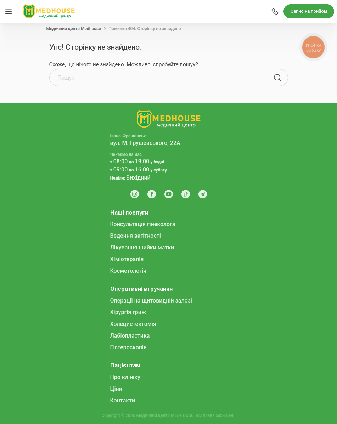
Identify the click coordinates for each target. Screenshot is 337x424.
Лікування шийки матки (142, 247)
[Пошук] (277, 77)
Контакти (122, 400)
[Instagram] (134, 194)
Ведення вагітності (135, 235)
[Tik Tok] (185, 194)
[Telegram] (202, 194)
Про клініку (125, 377)
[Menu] (8, 11)
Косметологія (128, 270)
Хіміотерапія (127, 259)
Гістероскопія (128, 347)
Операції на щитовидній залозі (151, 300)
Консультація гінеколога (142, 224)
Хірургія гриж (128, 312)
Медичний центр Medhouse (73, 28)
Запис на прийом (309, 11)
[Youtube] (168, 194)
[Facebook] (151, 194)
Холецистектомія (133, 324)
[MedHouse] (49, 11)
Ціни (116, 388)
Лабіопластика (130, 335)
